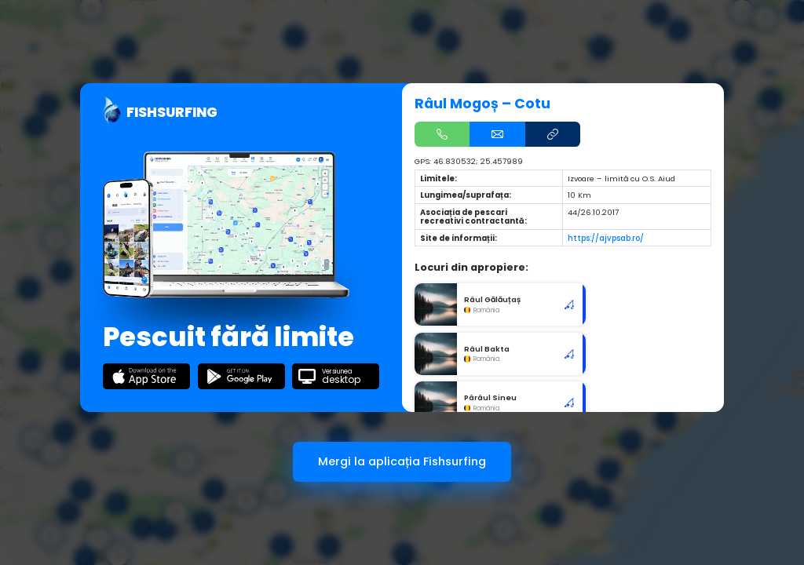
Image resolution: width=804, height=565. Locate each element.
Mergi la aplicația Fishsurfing (402, 461)
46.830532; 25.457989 (478, 161)
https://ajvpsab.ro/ (606, 238)
